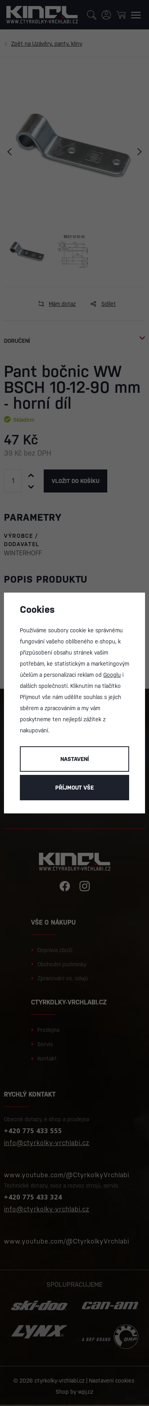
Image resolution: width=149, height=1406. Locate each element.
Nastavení (74, 759)
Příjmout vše (74, 787)
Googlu (112, 675)
